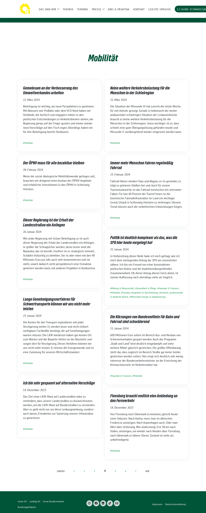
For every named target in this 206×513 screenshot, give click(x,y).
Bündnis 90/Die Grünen (65, 11)
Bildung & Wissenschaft (122, 283)
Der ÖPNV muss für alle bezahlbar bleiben (53, 158)
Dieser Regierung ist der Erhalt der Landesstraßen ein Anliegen (48, 217)
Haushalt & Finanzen (169, 283)
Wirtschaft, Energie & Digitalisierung (148, 292)
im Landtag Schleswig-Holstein (65, 16)
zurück (61, 466)
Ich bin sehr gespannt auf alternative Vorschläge (59, 378)
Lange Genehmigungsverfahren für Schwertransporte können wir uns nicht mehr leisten (56, 299)
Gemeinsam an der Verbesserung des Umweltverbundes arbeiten (50, 86)
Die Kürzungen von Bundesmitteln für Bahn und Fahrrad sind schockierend (144, 314)
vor (147, 466)
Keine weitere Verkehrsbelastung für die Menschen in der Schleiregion (140, 86)
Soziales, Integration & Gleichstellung (140, 288)
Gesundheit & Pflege (146, 283)
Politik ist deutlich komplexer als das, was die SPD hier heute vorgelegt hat (143, 235)
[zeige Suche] (183, 2)
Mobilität (28, 138)
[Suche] (179, 2)
